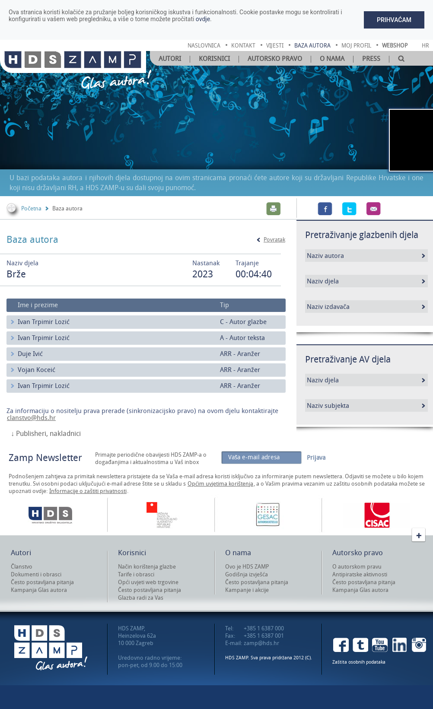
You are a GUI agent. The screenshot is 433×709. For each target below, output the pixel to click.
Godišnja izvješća (246, 574)
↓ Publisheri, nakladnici (46, 433)
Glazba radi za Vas (140, 598)
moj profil (356, 45)
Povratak (274, 239)
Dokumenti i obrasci (36, 574)
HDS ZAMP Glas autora (50, 648)
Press (371, 59)
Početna (31, 208)
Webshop (395, 45)
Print (273, 208)
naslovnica (204, 45)
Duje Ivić (30, 354)
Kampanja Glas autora (39, 590)
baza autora (312, 45)
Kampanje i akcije (247, 590)
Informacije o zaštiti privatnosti (88, 491)
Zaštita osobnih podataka (358, 662)
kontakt (243, 45)
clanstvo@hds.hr (31, 418)
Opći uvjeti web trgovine (148, 582)
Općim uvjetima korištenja (220, 483)
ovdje (203, 19)
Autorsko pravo (275, 59)
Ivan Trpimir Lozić (44, 322)
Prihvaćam (394, 19)
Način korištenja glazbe (147, 566)
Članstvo (21, 566)
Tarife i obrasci (136, 574)
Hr (425, 45)
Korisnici (214, 59)
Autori (170, 59)
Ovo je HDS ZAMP (247, 566)
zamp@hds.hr (261, 643)
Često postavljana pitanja (42, 582)
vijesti (274, 45)
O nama (332, 59)
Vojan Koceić (36, 370)
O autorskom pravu (357, 566)
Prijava (316, 457)
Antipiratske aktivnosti (359, 574)
